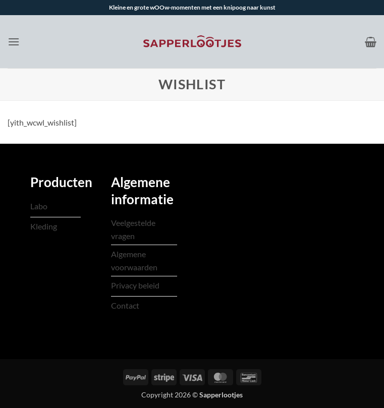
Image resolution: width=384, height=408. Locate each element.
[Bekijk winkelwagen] (370, 42)
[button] (14, 41)
